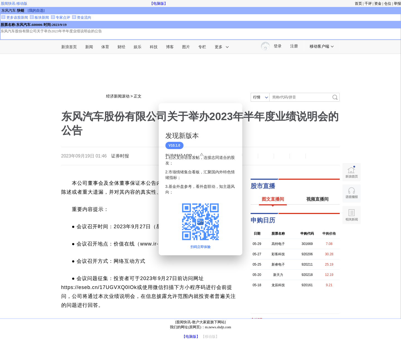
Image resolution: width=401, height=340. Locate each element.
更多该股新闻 (14, 17)
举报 (397, 3)
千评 (368, 3)
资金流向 (81, 17)
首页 (358, 3)
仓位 (387, 3)
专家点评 (60, 17)
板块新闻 (39, 17)
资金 (378, 3)
